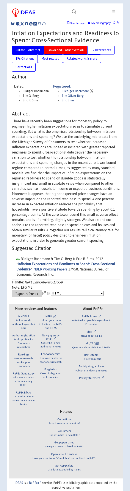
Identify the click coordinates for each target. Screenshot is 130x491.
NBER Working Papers (50, 269)
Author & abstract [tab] (28, 50)
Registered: (62, 86)
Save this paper (78, 23)
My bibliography (99, 23)
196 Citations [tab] (25, 58)
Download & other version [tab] (66, 50)
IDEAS (18, 483)
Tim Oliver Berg (73, 96)
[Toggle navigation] (74, 12)
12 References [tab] (101, 50)
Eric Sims (68, 100)
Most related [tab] (50, 58)
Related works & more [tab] (82, 58)
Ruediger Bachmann (76, 91)
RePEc (35, 483)
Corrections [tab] (24, 67)
